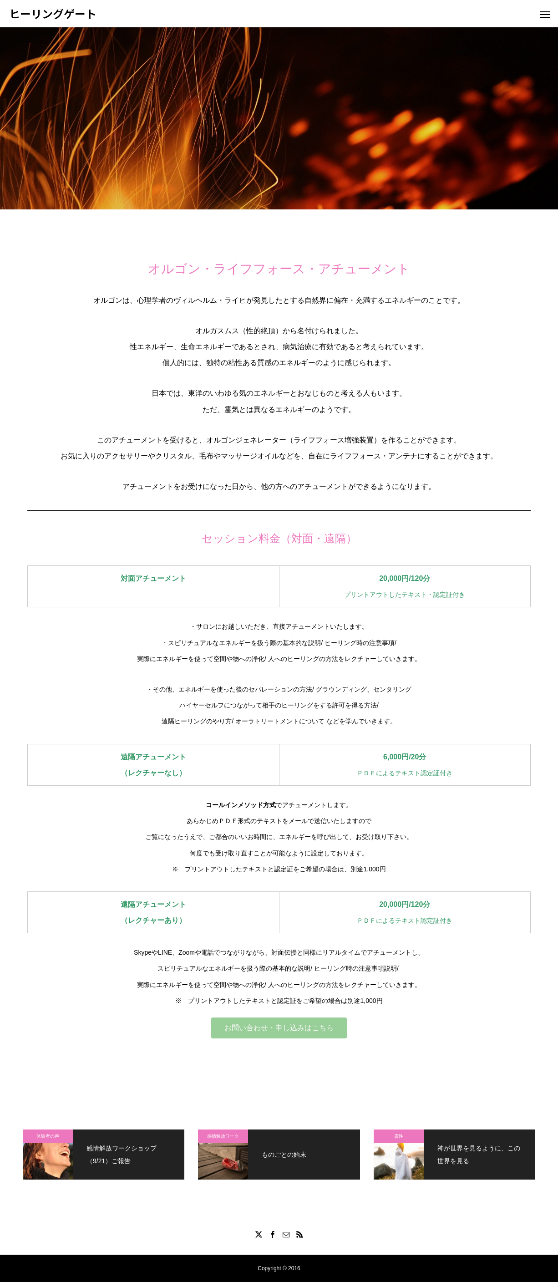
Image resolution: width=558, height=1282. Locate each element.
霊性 (398, 1136)
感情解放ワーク (223, 1136)
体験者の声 (47, 1136)
